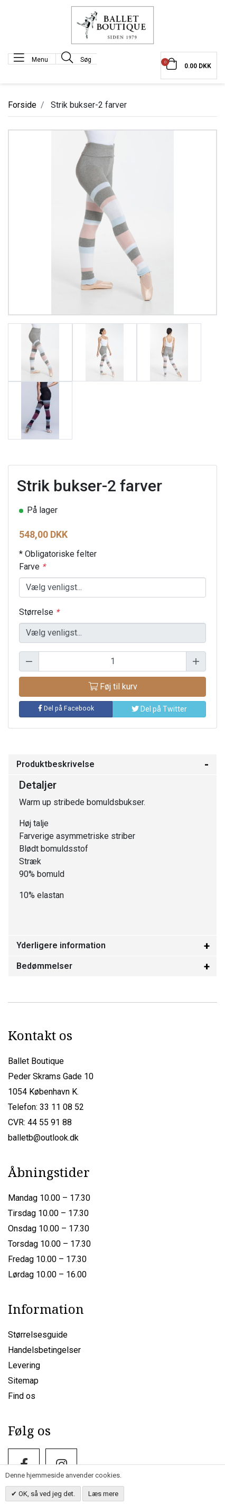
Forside (22, 105)
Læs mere (103, 1494)
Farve (32, 567)
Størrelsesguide (38, 1335)
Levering (24, 1365)
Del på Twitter (159, 709)
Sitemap (23, 1381)
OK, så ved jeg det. (46, 1494)
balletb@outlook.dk (43, 1138)
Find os (21, 1396)
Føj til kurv (112, 686)
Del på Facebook (66, 708)
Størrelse (39, 612)
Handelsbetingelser (44, 1350)
